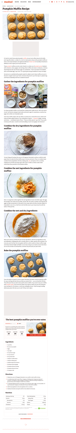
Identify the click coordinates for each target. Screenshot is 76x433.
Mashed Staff (13, 11)
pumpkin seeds (10, 284)
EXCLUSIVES (23, 1)
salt (29, 160)
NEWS (29, 1)
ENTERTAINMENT (37, 1)
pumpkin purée (38, 66)
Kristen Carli (6, 11)
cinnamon (35, 118)
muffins (25, 58)
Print (19, 323)
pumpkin (9, 66)
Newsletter (70, 1)
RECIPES (17, 1)
